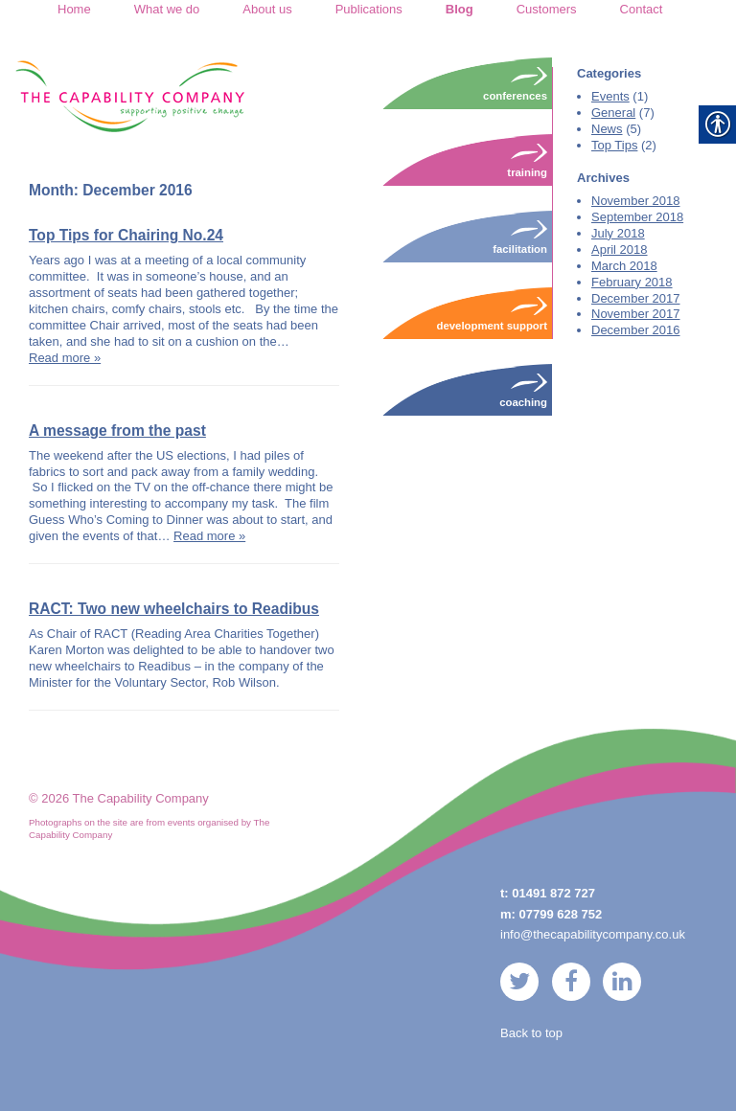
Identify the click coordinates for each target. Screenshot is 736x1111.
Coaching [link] (523, 390)
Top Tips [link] (614, 145)
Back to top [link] (531, 1033)
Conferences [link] (515, 83)
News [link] (607, 129)
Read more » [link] (65, 358)
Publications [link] (368, 9)
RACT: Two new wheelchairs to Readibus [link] (174, 609)
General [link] (613, 112)
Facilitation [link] (520, 236)
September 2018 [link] (637, 217)
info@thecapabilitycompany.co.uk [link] (592, 934)
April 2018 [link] (619, 249)
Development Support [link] (492, 313)
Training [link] (527, 160)
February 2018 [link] (632, 282)
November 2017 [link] (635, 313)
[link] (129, 95)
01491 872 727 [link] (553, 893)
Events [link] (610, 96)
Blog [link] (459, 9)
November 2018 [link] (635, 200)
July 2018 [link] (618, 233)
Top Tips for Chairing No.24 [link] (126, 235)
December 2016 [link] (635, 330)
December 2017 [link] (635, 298)
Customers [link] (547, 9)
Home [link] (74, 9)
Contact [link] (641, 9)
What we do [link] (167, 9)
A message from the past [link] (117, 430)
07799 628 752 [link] (561, 914)
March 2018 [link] (624, 266)
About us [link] (266, 9)
